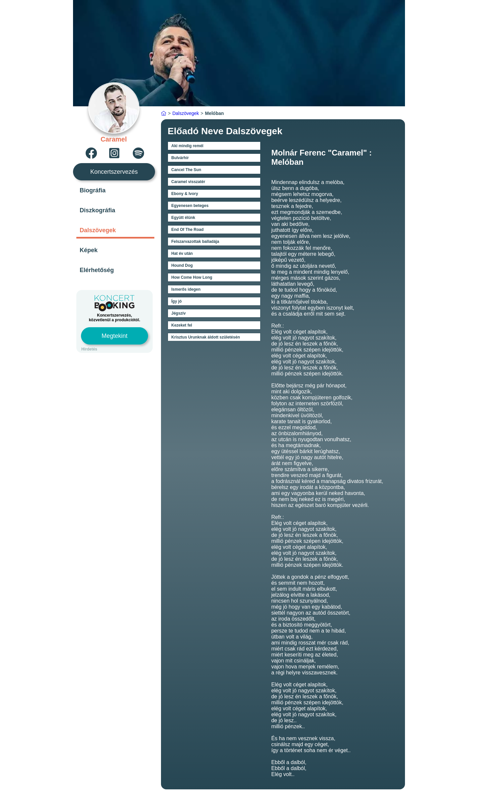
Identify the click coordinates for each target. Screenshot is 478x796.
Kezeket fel (181, 325)
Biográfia (93, 190)
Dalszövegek (98, 230)
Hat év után (182, 253)
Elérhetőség (97, 270)
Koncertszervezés (114, 171)
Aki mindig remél (187, 146)
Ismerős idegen (185, 289)
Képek (89, 250)
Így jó (176, 301)
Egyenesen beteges (189, 205)
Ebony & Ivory (184, 193)
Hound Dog (182, 265)
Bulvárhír (180, 157)
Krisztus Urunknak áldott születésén (205, 337)
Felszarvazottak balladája (195, 241)
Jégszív (178, 313)
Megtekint (114, 336)
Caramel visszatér (188, 181)
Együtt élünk (183, 217)
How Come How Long (191, 277)
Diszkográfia (97, 210)
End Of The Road (187, 229)
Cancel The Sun (186, 169)
